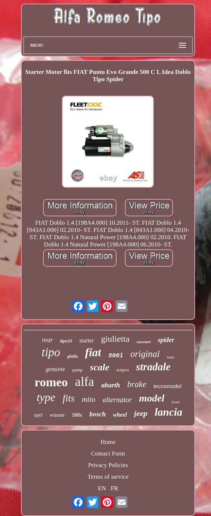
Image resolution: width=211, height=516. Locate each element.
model (151, 398)
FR (114, 488)
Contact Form (108, 453)
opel (38, 415)
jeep (141, 413)
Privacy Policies (108, 465)
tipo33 (66, 341)
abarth (110, 385)
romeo (51, 382)
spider (166, 340)
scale (99, 367)
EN (102, 488)
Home (108, 441)
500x (77, 415)
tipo (51, 352)
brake (136, 384)
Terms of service (108, 476)
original (145, 354)
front (175, 402)
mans (170, 357)
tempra (123, 370)
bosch (97, 414)
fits (69, 398)
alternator (117, 400)
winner (57, 415)
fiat (93, 352)
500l (115, 355)
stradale (153, 367)
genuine (55, 369)
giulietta (115, 339)
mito (88, 399)
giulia (72, 356)
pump (77, 370)
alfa (84, 382)
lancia (168, 412)
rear (47, 340)
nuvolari (144, 342)
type (46, 397)
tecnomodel (167, 386)
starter (86, 340)
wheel (120, 415)
